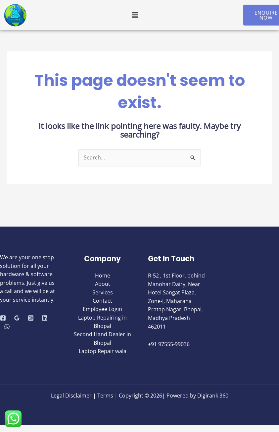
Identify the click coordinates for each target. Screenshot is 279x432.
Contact (102, 301)
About (102, 284)
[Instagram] (31, 318)
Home (102, 275)
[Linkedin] (45, 318)
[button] (134, 15)
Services (102, 292)
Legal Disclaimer (72, 395)
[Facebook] (3, 318)
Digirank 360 (212, 395)
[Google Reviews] (17, 318)
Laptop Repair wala (102, 352)
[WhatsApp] (7, 327)
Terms (105, 395)
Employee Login (102, 309)
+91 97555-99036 (169, 344)
